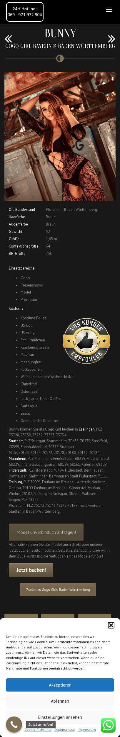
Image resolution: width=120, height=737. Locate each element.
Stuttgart (16, 440)
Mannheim (17, 458)
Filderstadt (17, 470)
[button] (111, 625)
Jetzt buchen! (31, 570)
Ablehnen (60, 701)
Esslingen (87, 429)
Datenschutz (64, 729)
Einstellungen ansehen (60, 717)
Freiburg (15, 482)
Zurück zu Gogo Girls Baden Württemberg (58, 589)
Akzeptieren (60, 685)
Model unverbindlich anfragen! (46, 535)
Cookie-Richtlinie (37, 729)
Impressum (87, 729)
